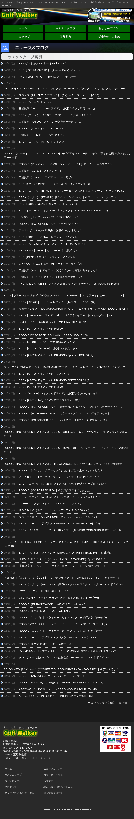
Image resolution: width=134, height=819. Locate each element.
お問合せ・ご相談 (108, 36)
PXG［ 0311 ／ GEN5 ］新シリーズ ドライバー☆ (48, 203)
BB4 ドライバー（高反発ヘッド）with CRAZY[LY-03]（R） (54, 321)
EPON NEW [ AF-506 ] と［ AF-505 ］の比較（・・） (51, 250)
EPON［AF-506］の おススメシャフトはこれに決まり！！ (53, 243)
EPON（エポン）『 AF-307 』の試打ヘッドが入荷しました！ (55, 115)
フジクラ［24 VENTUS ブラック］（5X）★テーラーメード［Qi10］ (60, 95)
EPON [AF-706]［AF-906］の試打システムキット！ (49, 348)
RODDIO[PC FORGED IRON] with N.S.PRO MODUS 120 (53, 335)
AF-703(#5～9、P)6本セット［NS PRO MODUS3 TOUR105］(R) (58, 689)
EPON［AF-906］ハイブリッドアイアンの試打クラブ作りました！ (58, 393)
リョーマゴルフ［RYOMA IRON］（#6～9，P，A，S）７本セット (58, 516)
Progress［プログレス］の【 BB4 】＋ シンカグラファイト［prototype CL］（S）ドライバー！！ (62, 577)
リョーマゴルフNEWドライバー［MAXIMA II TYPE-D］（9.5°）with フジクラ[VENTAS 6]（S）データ (64, 366)
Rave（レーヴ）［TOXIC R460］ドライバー (45, 590)
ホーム (23, 28)
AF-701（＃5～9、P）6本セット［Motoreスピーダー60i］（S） (57, 695)
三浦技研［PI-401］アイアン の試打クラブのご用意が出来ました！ (58, 270)
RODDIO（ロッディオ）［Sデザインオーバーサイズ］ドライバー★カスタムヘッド (68, 164)
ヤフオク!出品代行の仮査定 (20, 793)
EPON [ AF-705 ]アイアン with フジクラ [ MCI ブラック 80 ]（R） (58, 302)
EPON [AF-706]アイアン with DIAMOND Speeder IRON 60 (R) (56, 355)
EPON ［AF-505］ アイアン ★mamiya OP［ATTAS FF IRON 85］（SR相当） (66, 552)
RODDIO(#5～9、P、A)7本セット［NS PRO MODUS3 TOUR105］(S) (61, 682)
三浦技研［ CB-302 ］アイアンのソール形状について (50, 177)
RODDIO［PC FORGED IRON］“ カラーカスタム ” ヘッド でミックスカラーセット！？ (71, 406)
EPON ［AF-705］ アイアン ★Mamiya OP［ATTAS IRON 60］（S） (60, 523)
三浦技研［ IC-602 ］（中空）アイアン (42, 134)
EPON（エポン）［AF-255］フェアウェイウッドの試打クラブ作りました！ (64, 483)
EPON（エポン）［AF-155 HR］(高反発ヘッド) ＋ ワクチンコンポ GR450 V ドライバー (71, 584)
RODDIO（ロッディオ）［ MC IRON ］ (42, 128)
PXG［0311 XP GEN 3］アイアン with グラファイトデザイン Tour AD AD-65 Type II (69, 283)
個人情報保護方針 (53, 793)
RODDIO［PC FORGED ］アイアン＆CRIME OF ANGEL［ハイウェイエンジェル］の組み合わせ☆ (63, 463)
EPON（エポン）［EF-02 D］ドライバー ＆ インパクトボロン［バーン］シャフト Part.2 (71, 190)
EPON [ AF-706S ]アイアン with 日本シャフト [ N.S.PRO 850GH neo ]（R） (64, 210)
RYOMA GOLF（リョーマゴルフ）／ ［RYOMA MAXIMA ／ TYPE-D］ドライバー (67, 650)
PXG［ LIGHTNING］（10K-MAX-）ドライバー (47, 76)
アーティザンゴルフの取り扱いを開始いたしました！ (50, 230)
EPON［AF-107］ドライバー (36, 101)
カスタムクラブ (65, 28)
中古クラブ (23, 36)
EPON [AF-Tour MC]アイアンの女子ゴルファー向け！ (50, 400)
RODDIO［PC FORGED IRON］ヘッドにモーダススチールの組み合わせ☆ (63, 419)
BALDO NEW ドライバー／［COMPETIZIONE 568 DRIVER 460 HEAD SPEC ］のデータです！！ (62, 669)
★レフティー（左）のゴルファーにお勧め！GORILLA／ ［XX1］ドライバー (64, 657)
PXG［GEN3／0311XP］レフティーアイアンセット (51, 257)
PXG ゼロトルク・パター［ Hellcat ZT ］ (43, 63)
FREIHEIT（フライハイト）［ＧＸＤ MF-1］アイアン (51, 503)
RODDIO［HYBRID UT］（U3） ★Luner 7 (44, 610)
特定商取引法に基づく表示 (58, 787)
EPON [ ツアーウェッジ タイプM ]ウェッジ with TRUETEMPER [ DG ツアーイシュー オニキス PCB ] (64, 295)
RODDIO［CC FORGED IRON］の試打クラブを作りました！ (55, 490)
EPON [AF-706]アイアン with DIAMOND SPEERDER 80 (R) (55, 380)
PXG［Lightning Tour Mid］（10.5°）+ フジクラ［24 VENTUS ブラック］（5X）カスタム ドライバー (64, 88)
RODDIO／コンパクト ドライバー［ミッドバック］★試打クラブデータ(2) (63, 617)
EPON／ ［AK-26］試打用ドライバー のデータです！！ (52, 675)
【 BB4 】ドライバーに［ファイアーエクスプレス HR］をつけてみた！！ (62, 565)
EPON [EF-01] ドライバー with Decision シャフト (48, 341)
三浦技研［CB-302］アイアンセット (40, 170)
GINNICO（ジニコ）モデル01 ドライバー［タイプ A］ (51, 263)
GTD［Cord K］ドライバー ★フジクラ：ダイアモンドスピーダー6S (59, 597)
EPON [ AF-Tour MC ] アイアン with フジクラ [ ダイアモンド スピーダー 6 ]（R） (67, 315)
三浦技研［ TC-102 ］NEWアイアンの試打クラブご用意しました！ (58, 108)
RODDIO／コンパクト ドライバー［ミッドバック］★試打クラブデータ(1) (63, 624)
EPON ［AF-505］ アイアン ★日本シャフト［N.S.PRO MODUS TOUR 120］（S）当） (71, 530)
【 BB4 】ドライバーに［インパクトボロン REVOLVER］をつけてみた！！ (64, 559)
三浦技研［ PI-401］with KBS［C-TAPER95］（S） (50, 217)
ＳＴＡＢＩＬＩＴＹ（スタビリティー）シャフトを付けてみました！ (59, 477)
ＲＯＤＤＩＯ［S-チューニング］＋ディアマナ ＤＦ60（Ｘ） (55, 510)
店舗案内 (65, 36)
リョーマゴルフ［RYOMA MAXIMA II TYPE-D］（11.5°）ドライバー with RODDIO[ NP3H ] (73, 308)
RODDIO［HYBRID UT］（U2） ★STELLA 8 (46, 643)
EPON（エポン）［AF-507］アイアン (41, 141)
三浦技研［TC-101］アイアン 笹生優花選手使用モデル (51, 276)
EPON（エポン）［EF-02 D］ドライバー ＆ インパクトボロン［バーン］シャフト (67, 197)
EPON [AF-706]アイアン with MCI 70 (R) (43, 328)
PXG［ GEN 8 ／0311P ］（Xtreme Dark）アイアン (50, 70)
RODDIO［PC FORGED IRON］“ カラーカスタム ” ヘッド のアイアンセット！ (66, 413)
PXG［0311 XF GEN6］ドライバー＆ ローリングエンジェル (55, 183)
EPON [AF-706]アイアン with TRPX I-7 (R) (44, 373)
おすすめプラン (109, 28)
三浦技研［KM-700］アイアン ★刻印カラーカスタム (50, 121)
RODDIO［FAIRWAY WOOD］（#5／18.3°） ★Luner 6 (52, 604)
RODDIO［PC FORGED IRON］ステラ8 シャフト (49, 223)
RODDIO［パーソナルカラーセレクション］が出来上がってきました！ (61, 470)
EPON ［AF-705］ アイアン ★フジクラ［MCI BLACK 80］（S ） (58, 637)
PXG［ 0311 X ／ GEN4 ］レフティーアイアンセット (51, 236)
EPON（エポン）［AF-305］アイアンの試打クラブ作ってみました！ (60, 496)
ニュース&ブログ (52, 768)
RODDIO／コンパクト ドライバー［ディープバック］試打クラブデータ (61, 630)
